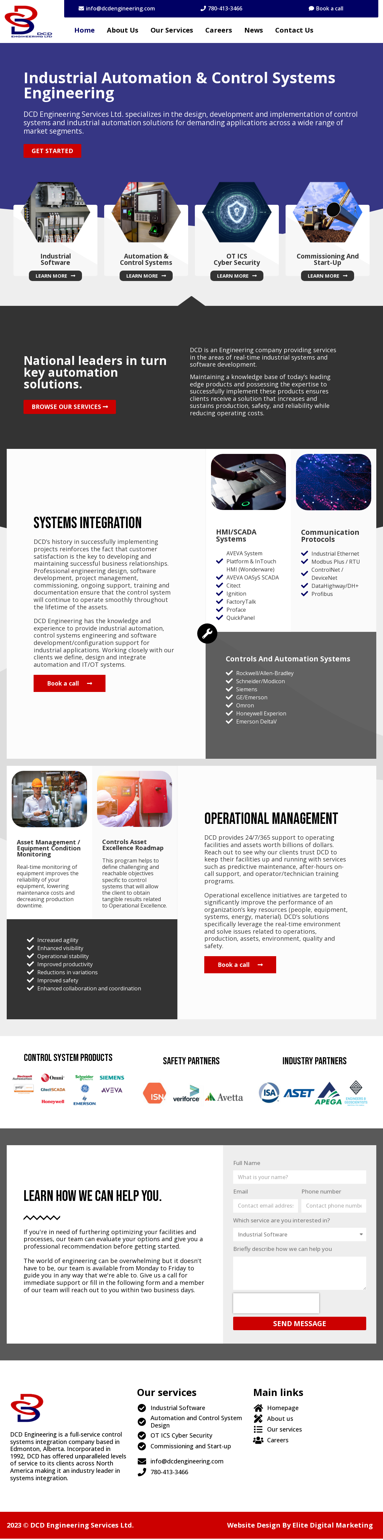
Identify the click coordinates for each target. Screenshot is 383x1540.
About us (122, 30)
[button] (117, 8)
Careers (218, 30)
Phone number (321, 1192)
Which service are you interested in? (281, 1221)
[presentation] (276, 1304)
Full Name (246, 1164)
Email (240, 1192)
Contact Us (294, 30)
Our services (172, 30)
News (253, 30)
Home (84, 30)
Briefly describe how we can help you (282, 1250)
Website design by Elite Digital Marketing (300, 1526)
